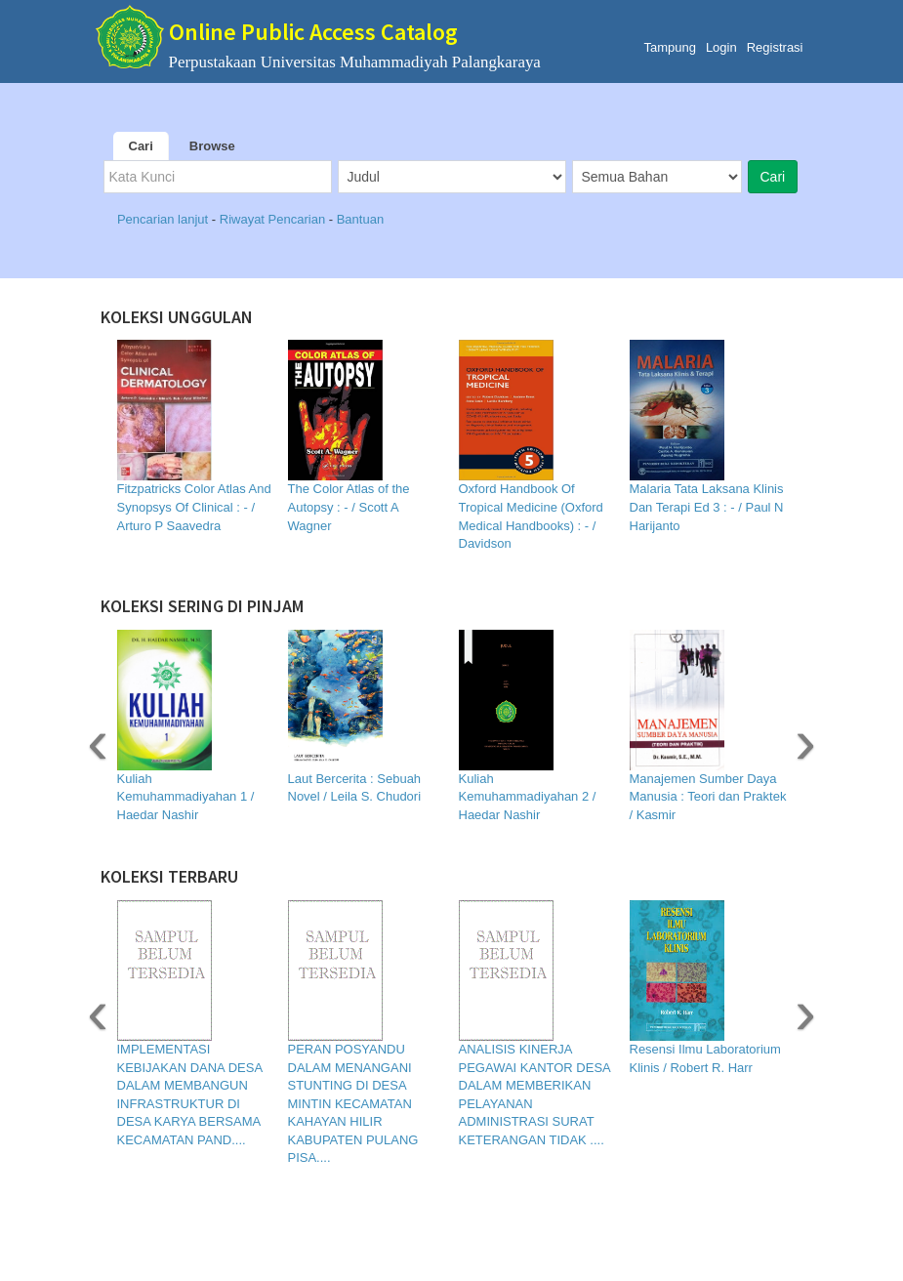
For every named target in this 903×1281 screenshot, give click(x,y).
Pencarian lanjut (164, 219)
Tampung (669, 47)
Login (721, 47)
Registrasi (775, 47)
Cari (141, 146)
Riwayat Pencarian (274, 219)
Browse (212, 146)
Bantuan (360, 219)
